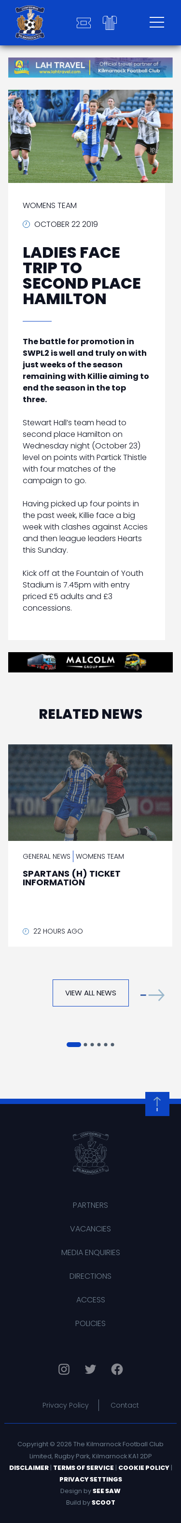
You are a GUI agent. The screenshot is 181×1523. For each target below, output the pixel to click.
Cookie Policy (143, 1468)
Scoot (103, 1502)
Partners (90, 1205)
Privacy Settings (90, 1479)
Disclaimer (29, 1468)
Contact (125, 1405)
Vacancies (90, 1228)
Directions (90, 1276)
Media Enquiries (90, 1252)
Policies (90, 1323)
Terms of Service (83, 1468)
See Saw (107, 1491)
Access (90, 1299)
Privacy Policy (65, 1405)
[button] (152, 995)
